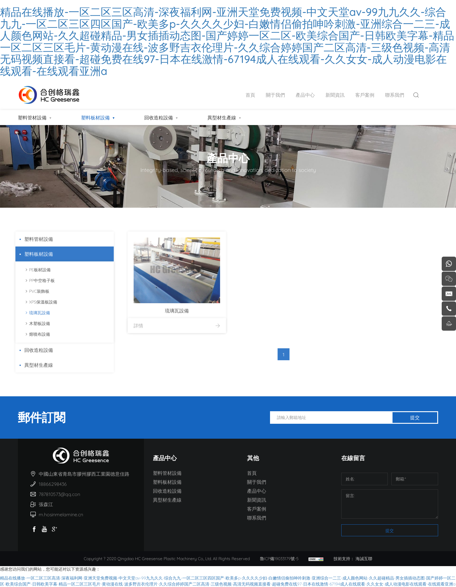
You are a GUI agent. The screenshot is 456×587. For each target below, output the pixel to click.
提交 (415, 417)
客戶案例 (364, 95)
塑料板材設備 (95, 118)
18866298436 (53, 484)
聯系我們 (394, 95)
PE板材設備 (32, 269)
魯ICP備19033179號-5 (279, 558)
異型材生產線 (221, 118)
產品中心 (305, 95)
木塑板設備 (32, 323)
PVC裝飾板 (32, 291)
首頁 (250, 95)
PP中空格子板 (34, 280)
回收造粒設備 (158, 118)
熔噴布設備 (32, 334)
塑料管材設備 (32, 118)
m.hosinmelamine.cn (61, 514)
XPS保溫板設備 (36, 302)
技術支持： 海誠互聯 (353, 558)
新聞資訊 (335, 95)
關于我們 (275, 95)
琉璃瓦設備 (32, 312)
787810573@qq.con (59, 494)
